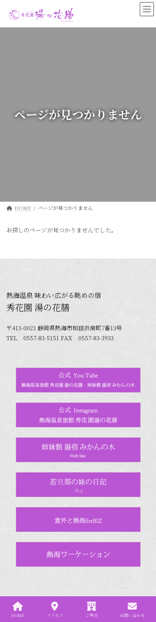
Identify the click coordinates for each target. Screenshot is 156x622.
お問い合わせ (132, 610)
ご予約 (91, 610)
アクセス (55, 610)
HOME (18, 610)
